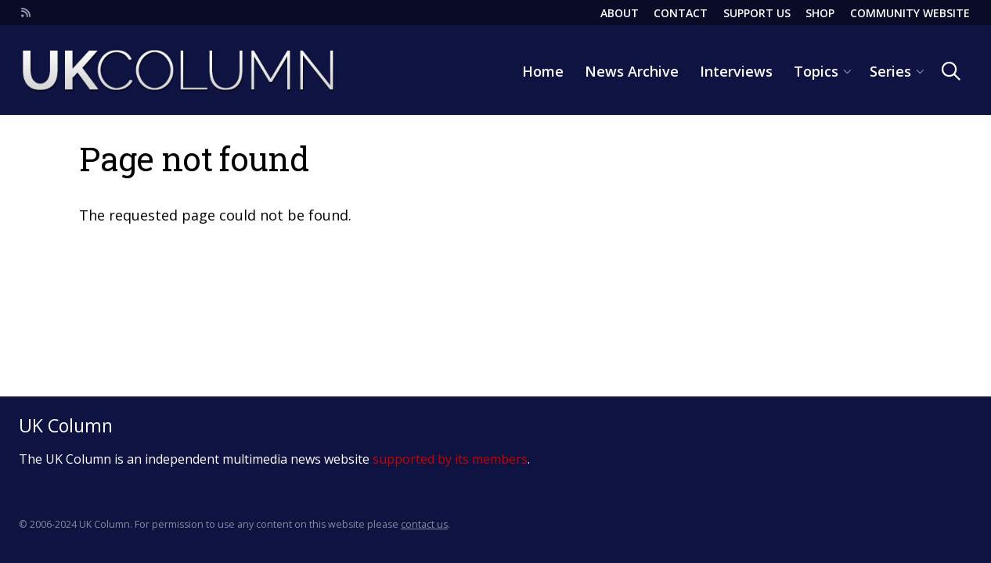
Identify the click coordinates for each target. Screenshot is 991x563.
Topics (816, 71)
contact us (424, 524)
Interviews (736, 71)
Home (543, 71)
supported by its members (450, 459)
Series (890, 71)
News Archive (632, 71)
